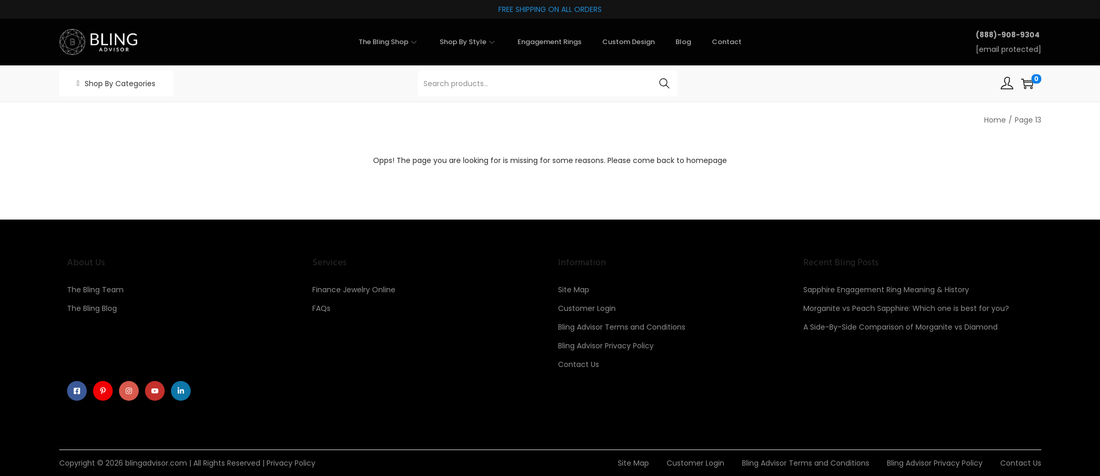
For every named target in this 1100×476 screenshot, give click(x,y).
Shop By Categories (120, 83)
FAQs (321, 308)
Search (664, 83)
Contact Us (578, 364)
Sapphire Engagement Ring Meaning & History (886, 289)
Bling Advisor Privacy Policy (606, 346)
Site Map (573, 289)
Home (995, 120)
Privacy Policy (291, 463)
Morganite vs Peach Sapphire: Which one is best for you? (906, 308)
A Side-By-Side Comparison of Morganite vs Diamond (900, 327)
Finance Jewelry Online (353, 289)
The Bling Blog (92, 308)
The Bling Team (95, 289)
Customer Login (587, 308)
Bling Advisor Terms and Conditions (621, 327)
